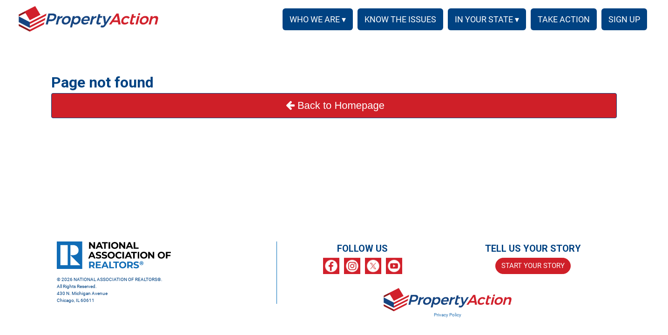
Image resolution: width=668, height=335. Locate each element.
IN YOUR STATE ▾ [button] (487, 19)
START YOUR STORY (533, 265)
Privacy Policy (447, 314)
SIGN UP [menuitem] (624, 19)
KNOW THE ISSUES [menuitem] (400, 19)
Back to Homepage (334, 105)
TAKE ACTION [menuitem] (564, 19)
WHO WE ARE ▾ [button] (318, 19)
